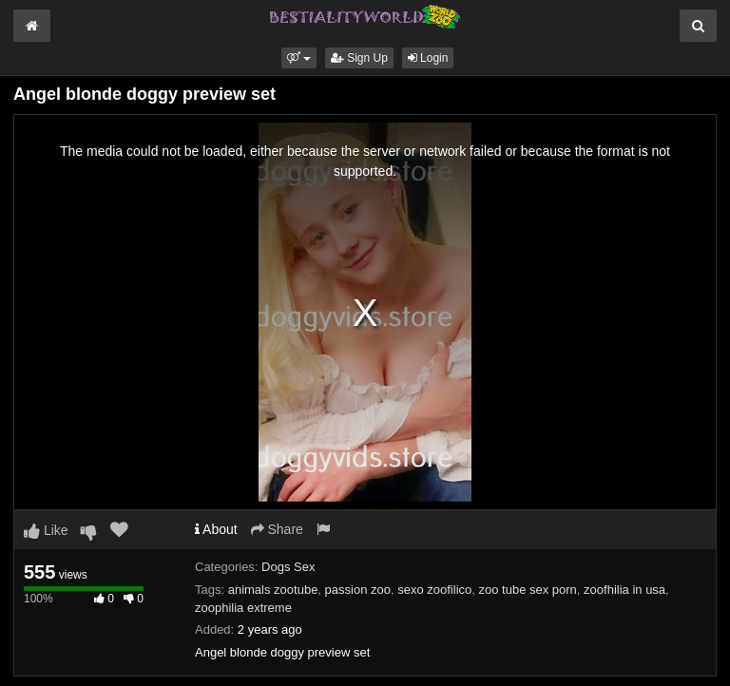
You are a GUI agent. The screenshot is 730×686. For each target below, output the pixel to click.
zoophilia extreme (243, 607)
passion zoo (358, 589)
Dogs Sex (288, 567)
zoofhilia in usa (624, 589)
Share (277, 529)
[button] (299, 58)
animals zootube (273, 589)
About (216, 529)
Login (428, 58)
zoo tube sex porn (528, 589)
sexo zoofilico (434, 589)
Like (46, 530)
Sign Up (359, 58)
